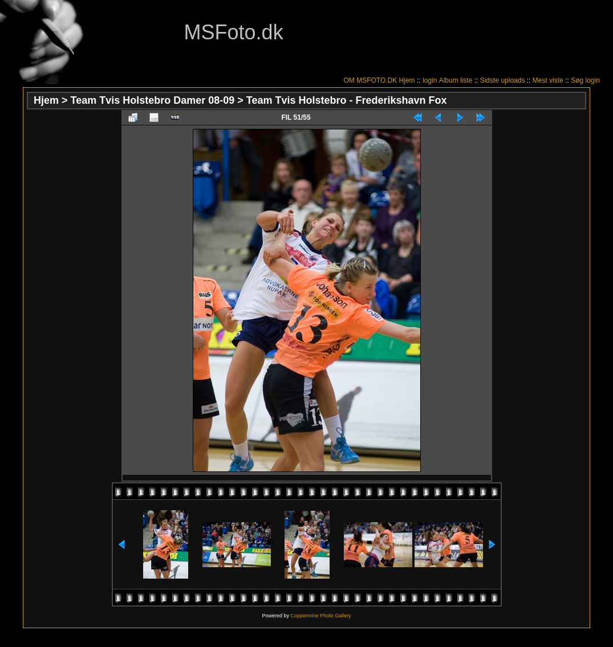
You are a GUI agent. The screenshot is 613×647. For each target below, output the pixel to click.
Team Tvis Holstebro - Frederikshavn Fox (346, 100)
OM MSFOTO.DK (370, 80)
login (430, 80)
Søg (577, 80)
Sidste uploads (502, 80)
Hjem (407, 80)
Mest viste (548, 80)
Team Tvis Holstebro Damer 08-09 (153, 100)
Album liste (456, 80)
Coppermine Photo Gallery (320, 615)
